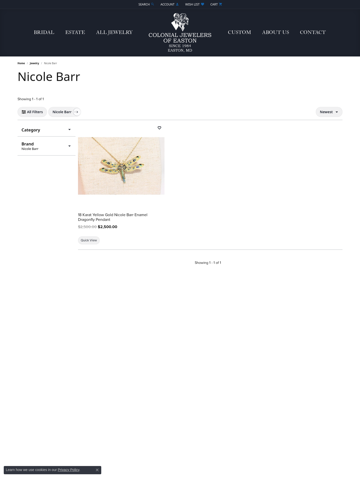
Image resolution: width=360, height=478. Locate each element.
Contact (313, 32)
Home (21, 63)
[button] (146, 4)
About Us (275, 32)
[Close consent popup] (97, 470)
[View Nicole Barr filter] (62, 112)
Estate (75, 32)
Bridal (44, 32)
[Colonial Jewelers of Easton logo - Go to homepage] (180, 32)
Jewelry (34, 63)
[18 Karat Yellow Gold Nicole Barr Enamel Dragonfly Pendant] (121, 166)
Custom (239, 32)
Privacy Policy (68, 470)
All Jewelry (114, 32)
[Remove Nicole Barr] (75, 111)
